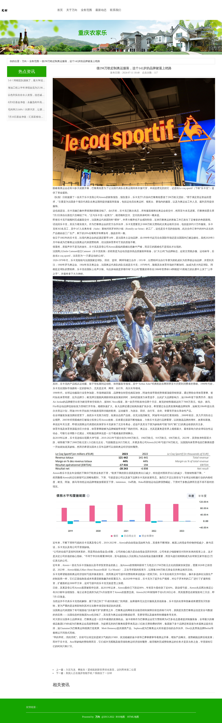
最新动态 (100, 9)
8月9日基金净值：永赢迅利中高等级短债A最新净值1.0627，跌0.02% (26, 102)
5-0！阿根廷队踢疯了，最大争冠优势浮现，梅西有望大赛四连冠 (26, 80)
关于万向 (71, 9)
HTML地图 (133, 717)
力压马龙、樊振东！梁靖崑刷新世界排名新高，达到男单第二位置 (101, 669)
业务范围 (86, 9)
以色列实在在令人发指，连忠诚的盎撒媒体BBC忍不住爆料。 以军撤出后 (26, 95)
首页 (60, 9)
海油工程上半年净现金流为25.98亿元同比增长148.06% (26, 87)
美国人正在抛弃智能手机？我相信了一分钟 (89, 673)
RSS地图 (120, 717)
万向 (24, 61)
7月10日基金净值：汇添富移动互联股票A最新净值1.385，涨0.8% (26, 117)
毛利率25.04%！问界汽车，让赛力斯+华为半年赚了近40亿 (26, 109)
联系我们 (115, 9)
